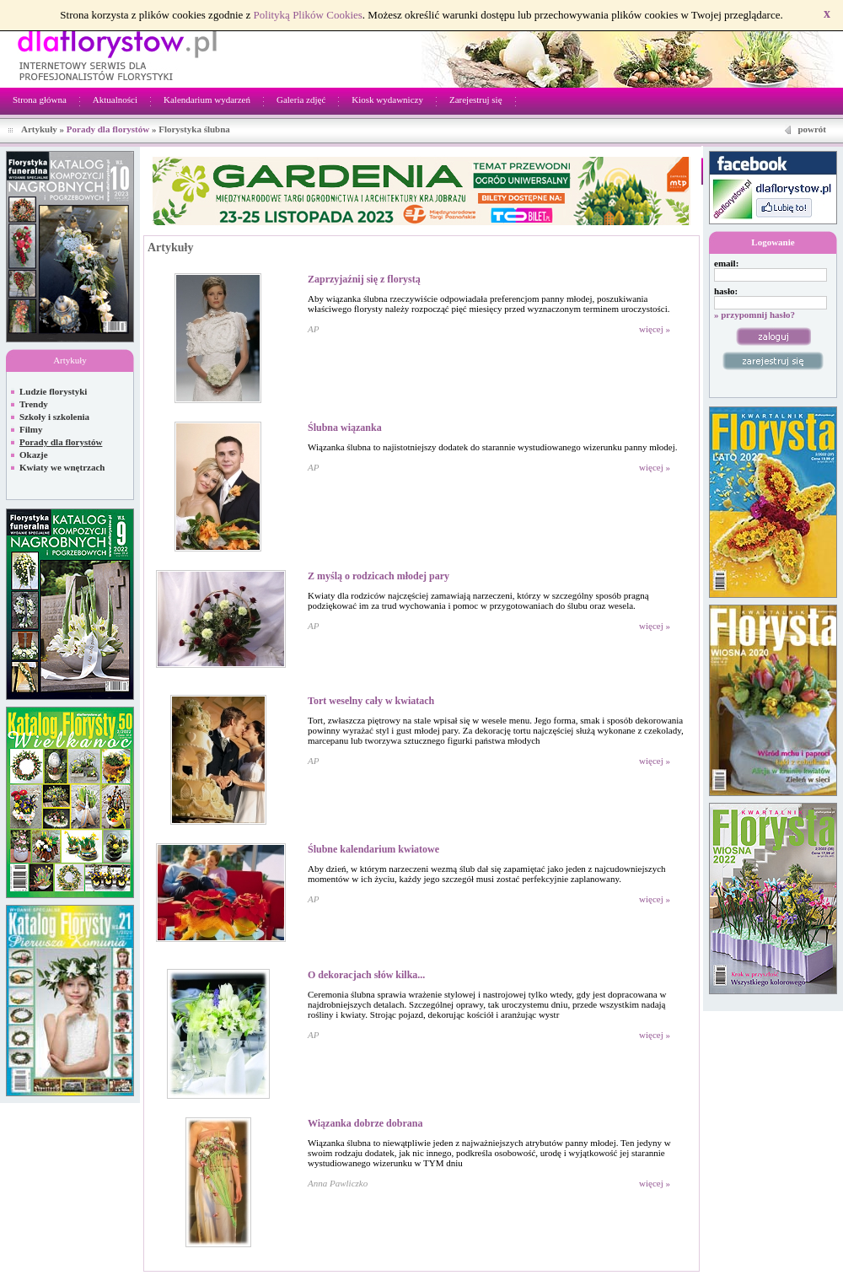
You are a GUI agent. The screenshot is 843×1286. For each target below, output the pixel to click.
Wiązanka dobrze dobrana (365, 1123)
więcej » (654, 329)
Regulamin (773, 1281)
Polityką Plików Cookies (308, 14)
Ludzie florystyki (53, 391)
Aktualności (115, 99)
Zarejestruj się (475, 99)
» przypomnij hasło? (754, 314)
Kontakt (820, 1281)
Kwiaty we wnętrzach (62, 467)
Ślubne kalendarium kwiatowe (373, 849)
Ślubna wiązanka (345, 427)
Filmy (31, 429)
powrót (811, 129)
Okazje (33, 454)
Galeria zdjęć (301, 99)
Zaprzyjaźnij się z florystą (364, 279)
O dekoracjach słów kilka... (366, 975)
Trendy (33, 404)
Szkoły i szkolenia (54, 417)
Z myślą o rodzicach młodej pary (378, 576)
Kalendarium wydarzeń (207, 99)
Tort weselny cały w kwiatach (371, 701)
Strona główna (40, 99)
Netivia (215, 1281)
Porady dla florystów (108, 129)
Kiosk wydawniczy (387, 99)
